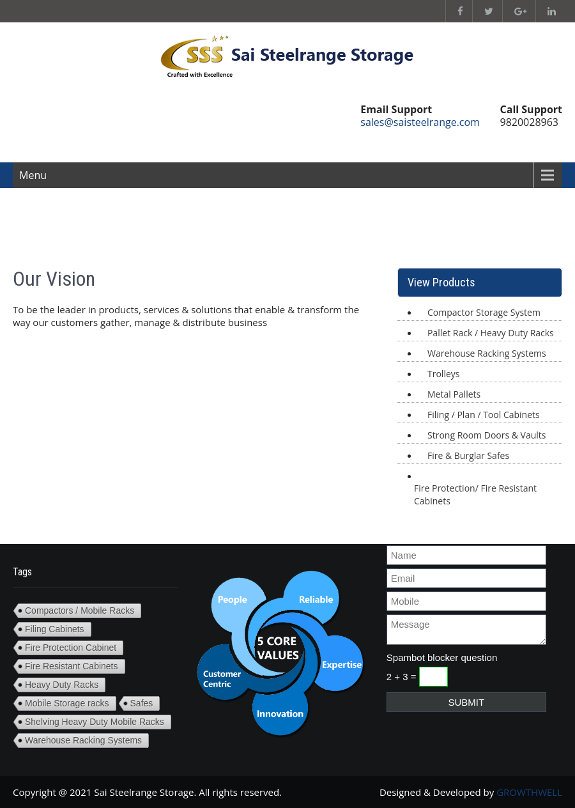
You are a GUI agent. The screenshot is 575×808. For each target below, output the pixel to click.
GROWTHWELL (529, 792)
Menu (33, 175)
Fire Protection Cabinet (70, 647)
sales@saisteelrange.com (420, 122)
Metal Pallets (453, 394)
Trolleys (443, 374)
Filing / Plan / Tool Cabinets (483, 414)
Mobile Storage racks (67, 703)
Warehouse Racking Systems (486, 353)
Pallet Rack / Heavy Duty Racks (490, 333)
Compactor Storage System (483, 312)
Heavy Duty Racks (61, 685)
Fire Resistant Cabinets (71, 666)
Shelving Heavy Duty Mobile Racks (94, 722)
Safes (141, 703)
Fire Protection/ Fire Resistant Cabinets (475, 494)
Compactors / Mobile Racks (79, 610)
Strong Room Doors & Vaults (486, 435)
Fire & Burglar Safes (468, 455)
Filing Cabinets (54, 629)
